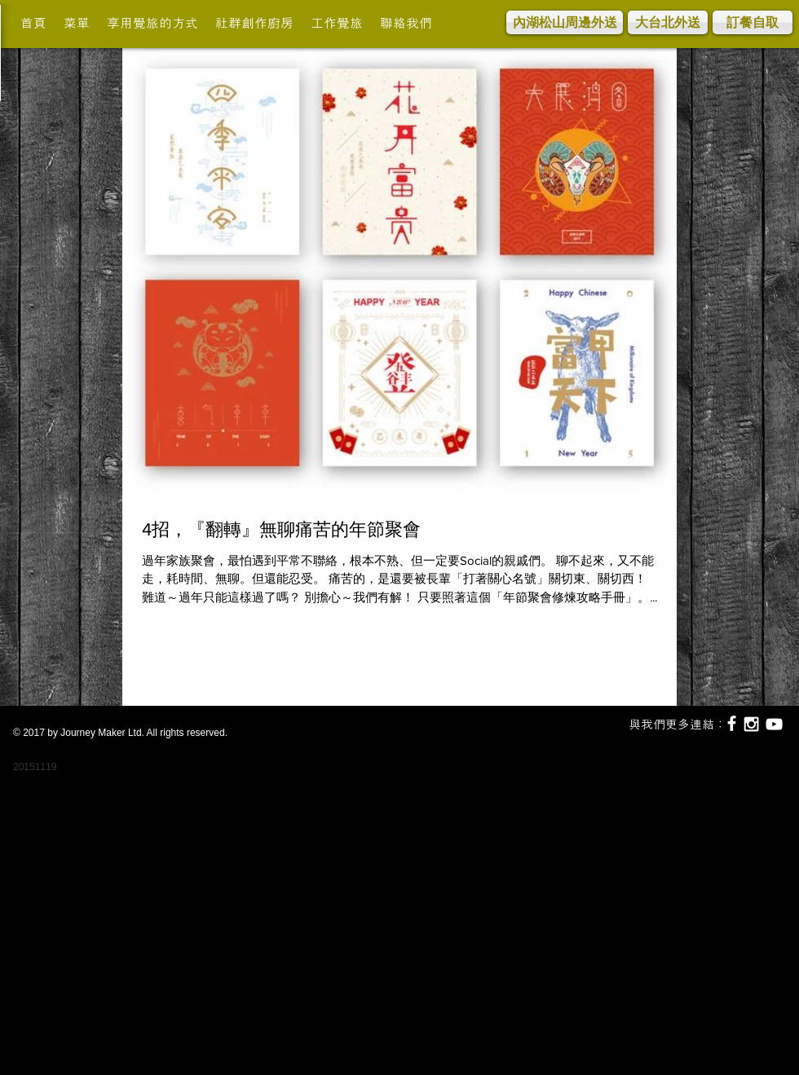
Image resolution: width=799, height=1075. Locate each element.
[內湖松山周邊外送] (564, 22)
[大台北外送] (668, 22)
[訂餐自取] (752, 22)
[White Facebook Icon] (732, 723)
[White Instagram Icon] (751, 724)
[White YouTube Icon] (774, 724)
